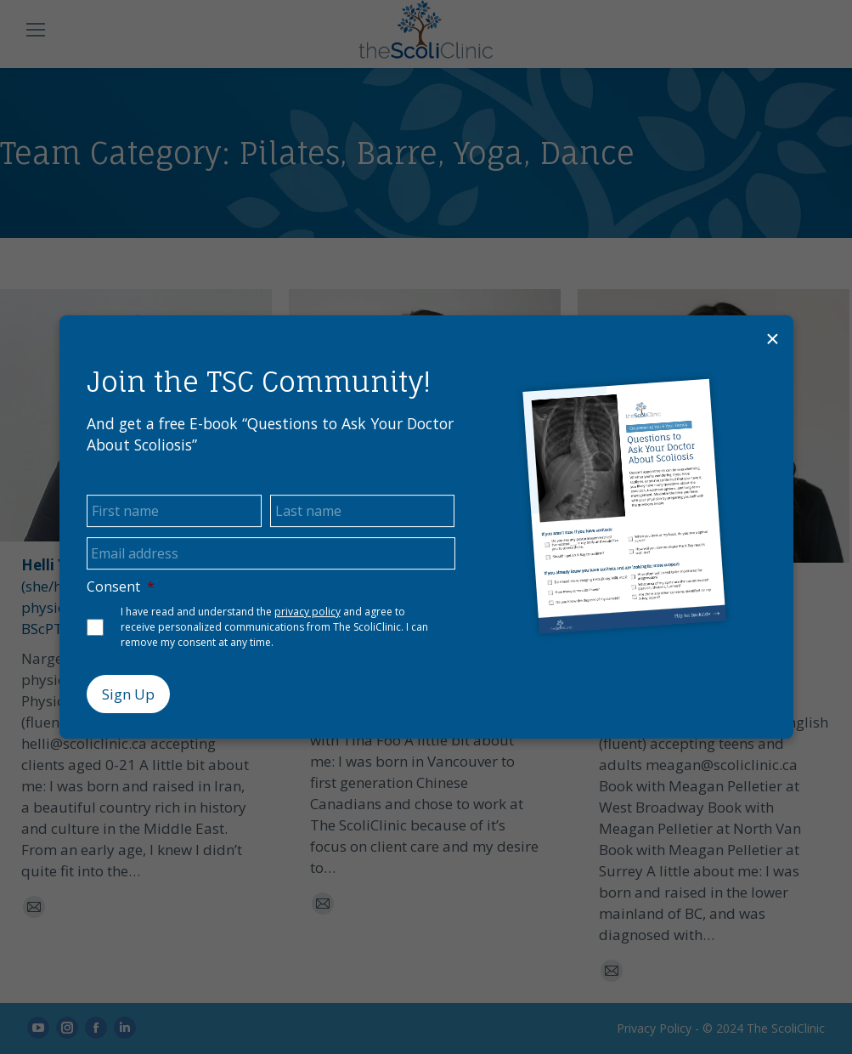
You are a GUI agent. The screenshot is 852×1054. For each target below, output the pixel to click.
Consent (121, 587)
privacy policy (307, 611)
